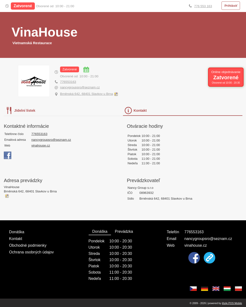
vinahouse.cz (40, 145)
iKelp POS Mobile (232, 303)
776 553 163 (203, 6)
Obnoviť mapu (116, 94)
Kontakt (15, 239)
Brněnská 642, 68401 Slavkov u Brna (86, 94)
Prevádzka (124, 231)
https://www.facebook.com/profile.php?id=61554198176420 (8, 155)
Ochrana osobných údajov (31, 252)
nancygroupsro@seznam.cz (80, 87)
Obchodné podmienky (28, 245)
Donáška (16, 232)
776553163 (68, 82)
